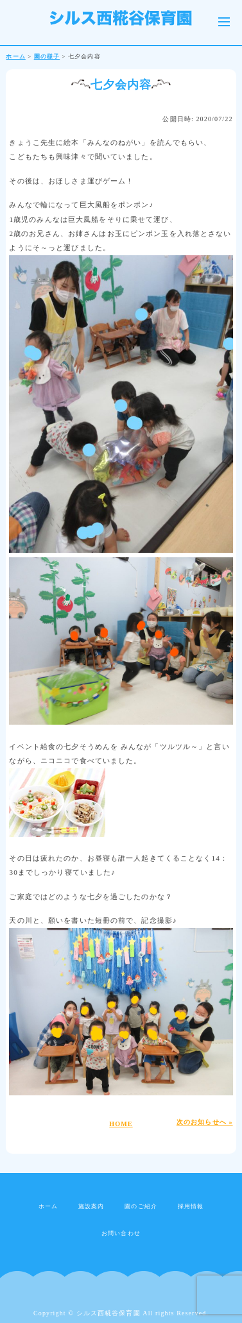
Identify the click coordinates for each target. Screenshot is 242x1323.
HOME (120, 1123)
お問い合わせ (121, 1233)
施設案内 (91, 1206)
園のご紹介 (141, 1206)
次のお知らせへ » (205, 1121)
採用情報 (190, 1206)
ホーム (48, 1206)
